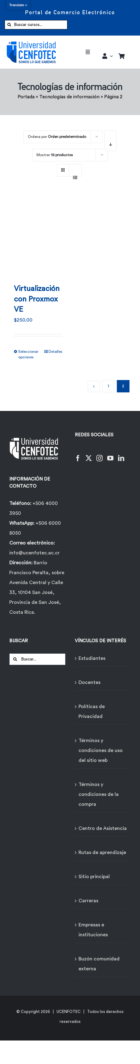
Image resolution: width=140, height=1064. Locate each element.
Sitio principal (94, 876)
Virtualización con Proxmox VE (37, 299)
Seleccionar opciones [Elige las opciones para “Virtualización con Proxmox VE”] (28, 354)
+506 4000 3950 (33, 508)
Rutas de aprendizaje (102, 852)
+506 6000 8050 (35, 528)
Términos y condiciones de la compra (98, 794)
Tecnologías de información (69, 97)
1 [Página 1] (108, 386)
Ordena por (57, 137)
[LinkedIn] (121, 454)
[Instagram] (99, 454)
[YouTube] (110, 454)
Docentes (89, 682)
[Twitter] (89, 454)
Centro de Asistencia (102, 828)
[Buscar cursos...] (36, 24)
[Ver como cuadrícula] (63, 168)
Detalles (55, 351)
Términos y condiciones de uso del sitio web (100, 750)
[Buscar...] (37, 659)
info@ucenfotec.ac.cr (34, 552)
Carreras (88, 900)
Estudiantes (91, 658)
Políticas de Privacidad (91, 711)
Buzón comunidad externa (99, 963)
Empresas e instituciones (93, 929)
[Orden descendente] (110, 140)
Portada (26, 97)
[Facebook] (78, 454)
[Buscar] (9, 24)
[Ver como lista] (75, 174)
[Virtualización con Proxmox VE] (38, 236)
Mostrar (54, 155)
